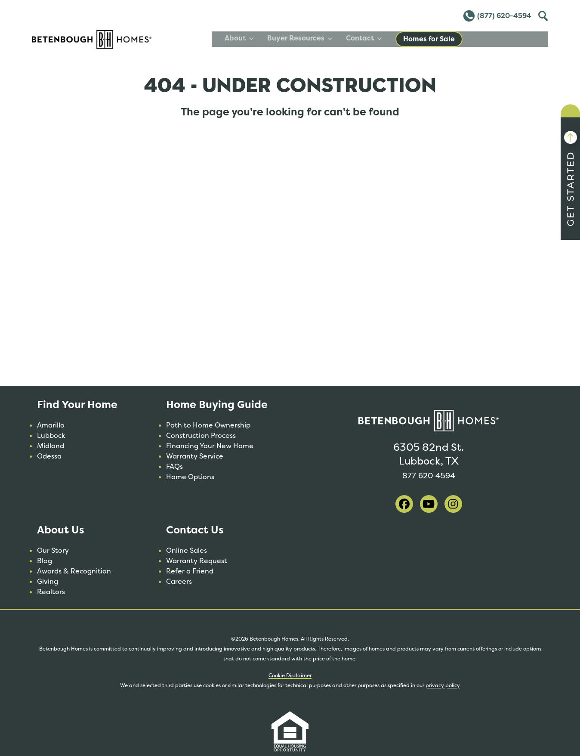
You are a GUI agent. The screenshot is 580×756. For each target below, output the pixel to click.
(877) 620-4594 (497, 15)
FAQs (174, 466)
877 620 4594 (428, 474)
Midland (50, 445)
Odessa (49, 456)
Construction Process (201, 435)
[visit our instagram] (453, 504)
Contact (449, 38)
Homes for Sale (514, 38)
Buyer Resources (385, 38)
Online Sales (186, 550)
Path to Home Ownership (208, 425)
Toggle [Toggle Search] (542, 15)
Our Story (53, 550)
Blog (44, 560)
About (324, 38)
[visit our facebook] (404, 504)
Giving (47, 581)
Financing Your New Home (209, 445)
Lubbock (51, 435)
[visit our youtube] (429, 504)
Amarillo (51, 425)
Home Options (190, 476)
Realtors (51, 591)
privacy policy (443, 685)
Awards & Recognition (74, 571)
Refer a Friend (189, 571)
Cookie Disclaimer (290, 675)
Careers (179, 581)
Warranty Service (194, 456)
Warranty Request (196, 560)
